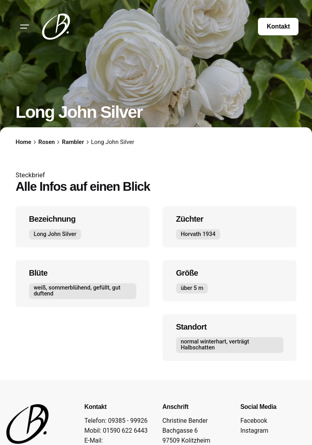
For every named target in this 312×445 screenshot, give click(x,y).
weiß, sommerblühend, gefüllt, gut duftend (77, 291)
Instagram (254, 430)
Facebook (253, 420)
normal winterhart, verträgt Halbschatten (214, 344)
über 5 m (191, 288)
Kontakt (278, 26)
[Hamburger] (25, 26)
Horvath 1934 (197, 234)
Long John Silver (55, 234)
